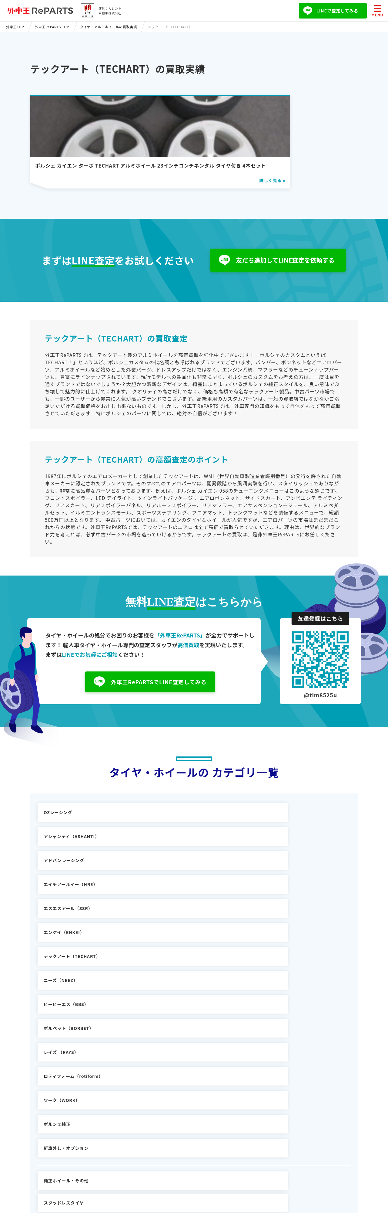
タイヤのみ (267, 959)
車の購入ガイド (132, 1111)
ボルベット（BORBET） (69, 902)
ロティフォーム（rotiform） (286, 902)
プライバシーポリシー (244, 1120)
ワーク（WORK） (62, 926)
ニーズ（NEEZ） (167, 878)
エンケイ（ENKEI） (276, 854)
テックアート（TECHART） (72, 878)
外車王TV (127, 1138)
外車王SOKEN (131, 1129)
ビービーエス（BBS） (278, 878)
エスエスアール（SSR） (174, 854)
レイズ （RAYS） (167, 902)
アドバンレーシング (276, 830)
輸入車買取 (128, 1102)
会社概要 (231, 1102)
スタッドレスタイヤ (170, 959)
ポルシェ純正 (163, 926)
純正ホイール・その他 (66, 959)
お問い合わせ (235, 1111)
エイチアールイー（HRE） (71, 854)
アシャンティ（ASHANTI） (178, 830)
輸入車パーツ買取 (134, 1120)
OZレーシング (58, 830)
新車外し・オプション (278, 926)
